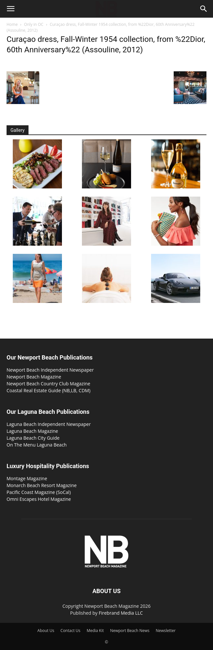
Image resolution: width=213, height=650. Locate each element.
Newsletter (166, 630)
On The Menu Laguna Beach (37, 445)
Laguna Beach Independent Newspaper (49, 424)
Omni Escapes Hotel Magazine (39, 499)
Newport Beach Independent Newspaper (50, 370)
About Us (45, 630)
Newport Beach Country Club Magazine (48, 383)
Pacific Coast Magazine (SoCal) (39, 492)
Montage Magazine (27, 478)
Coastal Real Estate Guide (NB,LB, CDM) (48, 390)
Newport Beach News (129, 630)
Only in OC (33, 24)
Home (12, 24)
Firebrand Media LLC (121, 613)
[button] (10, 9)
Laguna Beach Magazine (32, 431)
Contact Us (71, 630)
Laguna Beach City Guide (33, 438)
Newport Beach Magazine (34, 377)
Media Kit (95, 630)
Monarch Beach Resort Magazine (42, 485)
